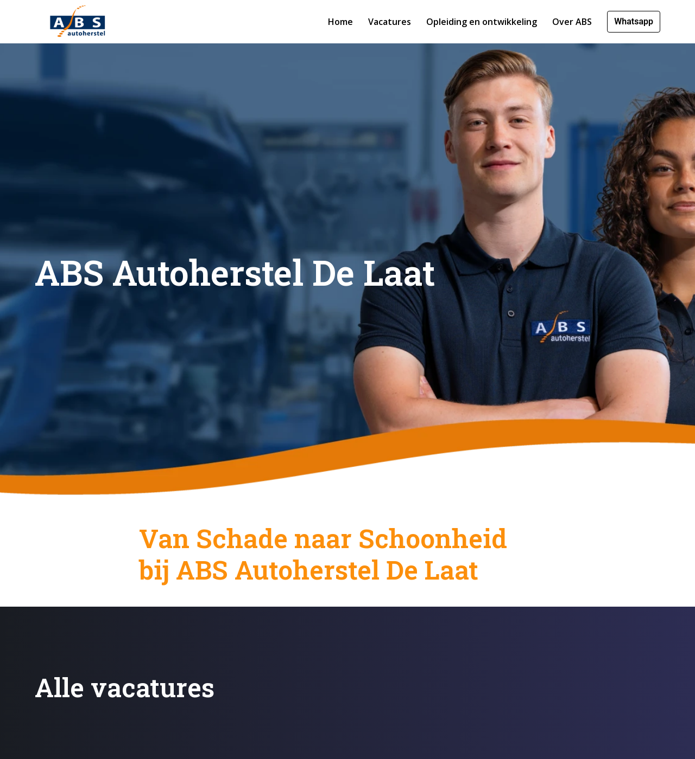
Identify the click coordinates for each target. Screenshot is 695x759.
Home (340, 22)
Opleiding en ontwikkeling (481, 22)
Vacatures (389, 22)
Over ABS (572, 22)
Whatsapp (633, 21)
